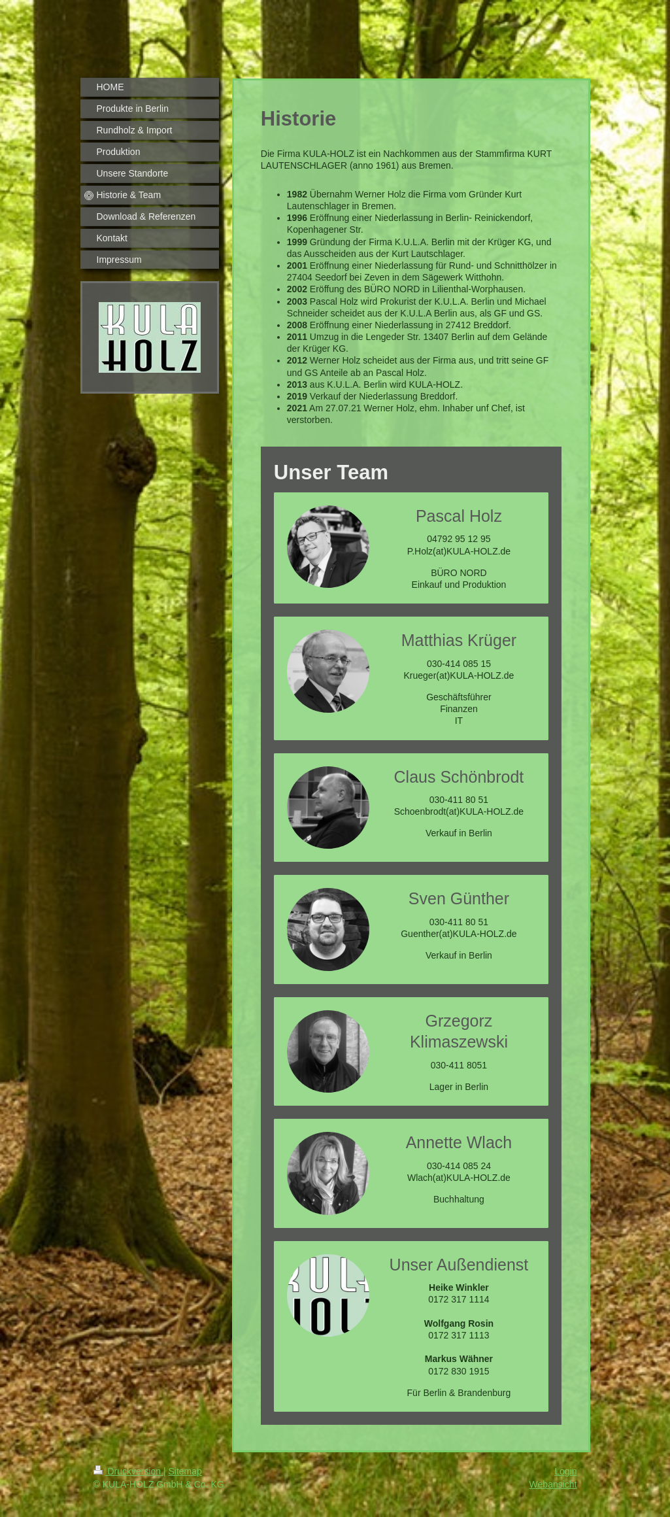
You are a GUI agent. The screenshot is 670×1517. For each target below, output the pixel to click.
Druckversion (128, 1471)
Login (565, 1471)
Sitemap (185, 1471)
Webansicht (553, 1484)
